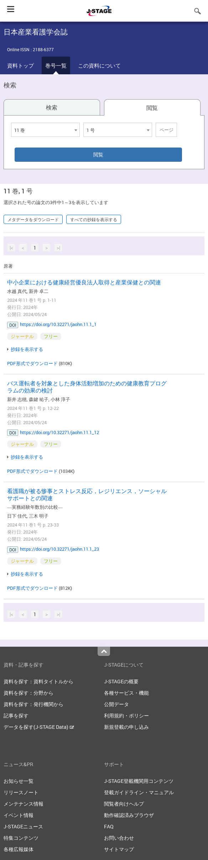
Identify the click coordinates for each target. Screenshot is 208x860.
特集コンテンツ (21, 837)
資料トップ (20, 65)
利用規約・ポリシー (126, 715)
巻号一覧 (56, 65)
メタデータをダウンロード (33, 219)
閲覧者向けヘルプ (124, 803)
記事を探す (16, 715)
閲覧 (152, 108)
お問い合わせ (119, 837)
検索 (51, 107)
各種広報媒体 (18, 849)
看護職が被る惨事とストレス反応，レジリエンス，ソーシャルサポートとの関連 (87, 494)
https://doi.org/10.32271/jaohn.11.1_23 (59, 549)
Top (104, 651)
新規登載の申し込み (126, 726)
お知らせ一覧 (18, 781)
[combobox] (45, 130)
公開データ (116, 704)
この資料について (99, 65)
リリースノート (21, 792)
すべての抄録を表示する (93, 219)
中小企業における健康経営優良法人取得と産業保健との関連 (84, 282)
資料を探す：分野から (28, 692)
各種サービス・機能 (126, 692)
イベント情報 (18, 815)
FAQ (109, 826)
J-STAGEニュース (23, 826)
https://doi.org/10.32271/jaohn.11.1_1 (58, 324)
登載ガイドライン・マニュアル (139, 792)
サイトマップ (119, 849)
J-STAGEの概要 (121, 681)
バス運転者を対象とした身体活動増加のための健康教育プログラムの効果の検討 (87, 386)
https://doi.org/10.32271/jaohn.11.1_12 (59, 432)
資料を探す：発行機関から (33, 704)
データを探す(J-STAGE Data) (39, 726)
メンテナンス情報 (23, 803)
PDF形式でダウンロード (32, 363)
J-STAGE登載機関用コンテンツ (138, 781)
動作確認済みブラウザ (129, 815)
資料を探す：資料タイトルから (38, 681)
